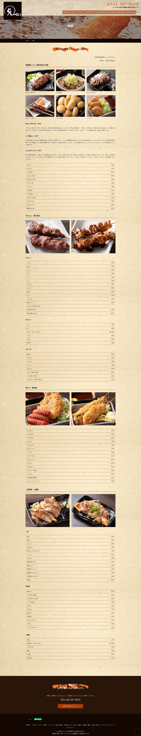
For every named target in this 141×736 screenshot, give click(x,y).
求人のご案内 (111, 11)
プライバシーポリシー (107, 725)
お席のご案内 (101, 11)
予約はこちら (91, 11)
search (137, 11)
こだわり (74, 11)
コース (40, 725)
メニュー (81, 11)
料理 (45, 725)
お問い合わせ (131, 11)
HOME (67, 11)
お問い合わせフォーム (70, 706)
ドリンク (50, 725)
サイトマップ (70, 727)
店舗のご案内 (121, 11)
